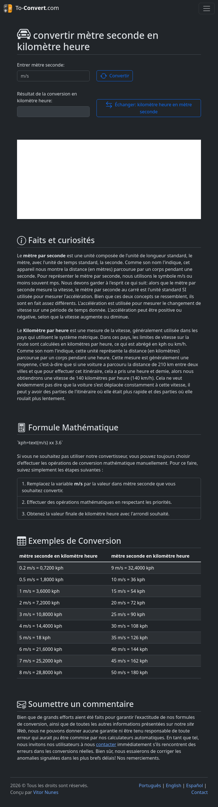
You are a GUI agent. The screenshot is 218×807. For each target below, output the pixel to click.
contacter (106, 744)
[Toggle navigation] (207, 8)
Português (150, 785)
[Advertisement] (109, 179)
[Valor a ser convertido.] (53, 76)
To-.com (31, 8)
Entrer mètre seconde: (40, 65)
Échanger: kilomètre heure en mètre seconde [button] (149, 108)
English (173, 785)
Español (194, 785)
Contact (199, 792)
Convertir (114, 76)
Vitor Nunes (45, 792)
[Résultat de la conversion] (53, 111)
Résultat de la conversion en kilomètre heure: (47, 97)
